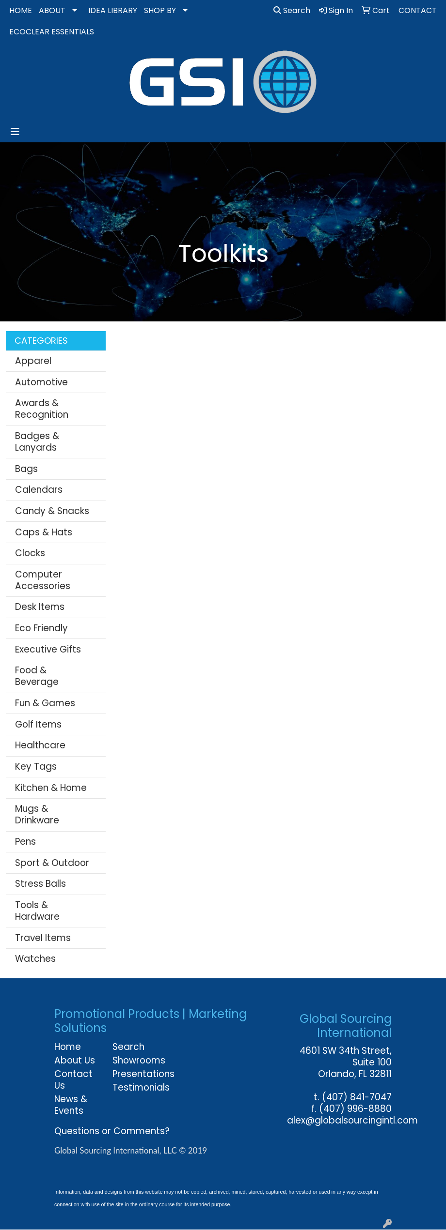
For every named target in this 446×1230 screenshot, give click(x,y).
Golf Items (38, 724)
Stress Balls (40, 883)
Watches (35, 958)
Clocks (30, 553)
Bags (26, 468)
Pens (25, 841)
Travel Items (43, 937)
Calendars (39, 489)
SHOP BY (160, 10)
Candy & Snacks (52, 510)
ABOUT (52, 10)
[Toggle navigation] (15, 131)
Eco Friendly (41, 628)
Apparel (33, 360)
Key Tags (36, 766)
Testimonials (135, 1087)
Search (291, 10)
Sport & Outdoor (52, 862)
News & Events (70, 1105)
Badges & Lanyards (37, 441)
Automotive (41, 382)
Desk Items (39, 606)
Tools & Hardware (37, 910)
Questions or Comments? (112, 1131)
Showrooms (135, 1060)
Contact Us (73, 1079)
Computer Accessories (42, 580)
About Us (74, 1060)
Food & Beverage (37, 676)
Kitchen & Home (51, 787)
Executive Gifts (48, 649)
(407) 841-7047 (357, 1097)
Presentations (135, 1073)
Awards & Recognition (41, 408)
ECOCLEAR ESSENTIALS (51, 31)
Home (67, 1046)
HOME (20, 10)
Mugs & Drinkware (37, 814)
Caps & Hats (43, 532)
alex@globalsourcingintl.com (352, 1120)
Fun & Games (45, 703)
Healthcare (40, 745)
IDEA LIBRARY (112, 10)
